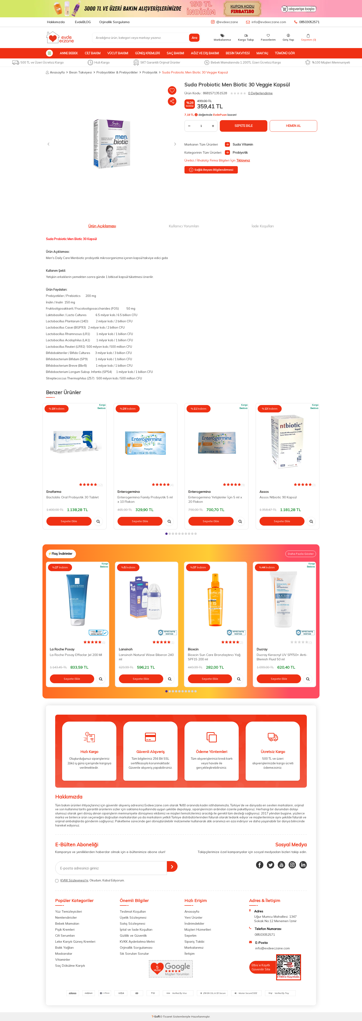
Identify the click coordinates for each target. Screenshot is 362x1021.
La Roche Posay (62, 649)
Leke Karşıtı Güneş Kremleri (75, 941)
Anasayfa (55, 72)
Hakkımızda (56, 22)
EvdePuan (220, 114)
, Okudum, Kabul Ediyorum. (90, 880)
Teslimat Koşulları (133, 911)
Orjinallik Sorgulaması (136, 947)
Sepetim (190, 935)
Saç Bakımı (175, 53)
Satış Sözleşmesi (132, 923)
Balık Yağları (64, 947)
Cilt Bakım (92, 53)
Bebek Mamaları (67, 923)
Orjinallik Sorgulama (114, 22)
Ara (194, 38)
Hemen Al (293, 126)
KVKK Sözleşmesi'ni (74, 880)
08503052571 (307, 22)
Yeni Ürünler (193, 917)
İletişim (189, 953)
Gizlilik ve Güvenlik (133, 935)
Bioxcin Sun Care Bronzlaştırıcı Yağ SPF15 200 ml (214, 657)
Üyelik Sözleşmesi (133, 917)
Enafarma (53, 492)
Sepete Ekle (244, 126)
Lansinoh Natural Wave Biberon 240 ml (146, 657)
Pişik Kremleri (65, 929)
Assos (264, 492)
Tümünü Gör (285, 53)
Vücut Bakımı (117, 53)
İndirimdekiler (194, 923)
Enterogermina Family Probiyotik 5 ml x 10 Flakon (145, 499)
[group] (111, 144)
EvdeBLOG (83, 22)
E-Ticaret (166, 1016)
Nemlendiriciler (66, 917)
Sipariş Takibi (194, 941)
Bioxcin (193, 649)
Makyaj (262, 53)
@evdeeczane (227, 22)
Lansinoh (126, 649)
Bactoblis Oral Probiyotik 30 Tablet (72, 497)
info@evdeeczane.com (269, 22)
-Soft (156, 1016)
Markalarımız (194, 947)
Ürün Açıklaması (102, 226)
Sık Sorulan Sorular (134, 953)
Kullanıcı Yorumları (184, 226)
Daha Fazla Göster (301, 553)
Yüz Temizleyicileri (68, 911)
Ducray (262, 649)
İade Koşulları (263, 226)
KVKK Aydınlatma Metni (137, 941)
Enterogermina (129, 492)
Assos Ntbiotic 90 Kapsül (278, 497)
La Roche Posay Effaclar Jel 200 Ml (76, 655)
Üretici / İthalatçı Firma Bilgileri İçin (217, 160)
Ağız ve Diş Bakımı (205, 53)
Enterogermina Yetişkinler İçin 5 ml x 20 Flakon (215, 499)
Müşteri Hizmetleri (197, 929)
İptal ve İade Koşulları (136, 929)
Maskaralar (63, 953)
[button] (50, 144)
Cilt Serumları (65, 935)
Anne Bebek (69, 53)
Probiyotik (149, 72)
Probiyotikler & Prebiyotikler (117, 72)
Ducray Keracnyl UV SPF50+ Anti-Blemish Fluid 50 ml (282, 657)
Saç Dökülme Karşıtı (70, 965)
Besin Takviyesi (238, 53)
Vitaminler (62, 959)
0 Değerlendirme (260, 93)
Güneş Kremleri (147, 53)
